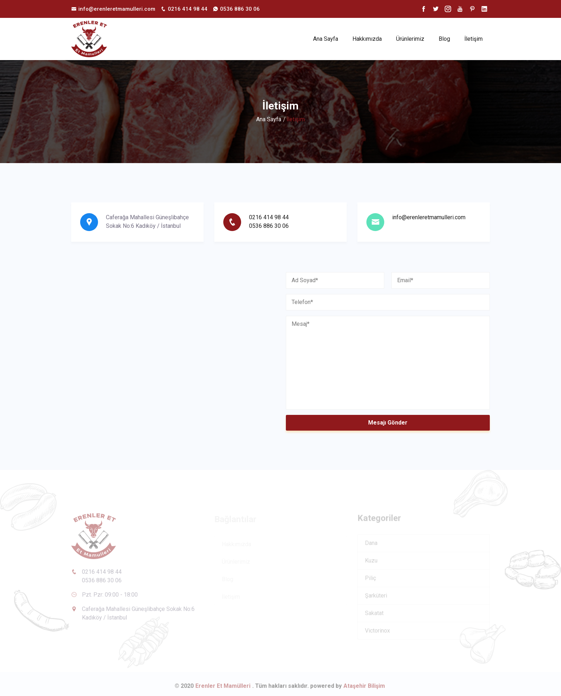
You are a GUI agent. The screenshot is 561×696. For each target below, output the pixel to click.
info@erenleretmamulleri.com (428, 217)
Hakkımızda (367, 38)
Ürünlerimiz (410, 38)
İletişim (473, 38)
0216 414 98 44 (269, 217)
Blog (444, 38)
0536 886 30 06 (269, 225)
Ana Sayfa (325, 38)
